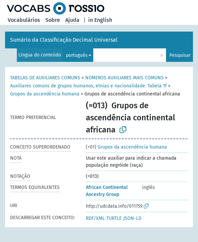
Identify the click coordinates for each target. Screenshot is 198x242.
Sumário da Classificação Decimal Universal (64, 40)
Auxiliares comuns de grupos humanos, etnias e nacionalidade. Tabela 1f (88, 86)
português (77, 55)
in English (100, 20)
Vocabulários (24, 20)
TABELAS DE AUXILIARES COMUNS (45, 78)
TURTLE (114, 218)
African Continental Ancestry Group (107, 191)
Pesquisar (180, 55)
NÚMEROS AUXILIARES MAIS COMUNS (124, 78)
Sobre (52, 20)
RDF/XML (95, 218)
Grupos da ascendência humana (44, 94)
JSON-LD (132, 218)
